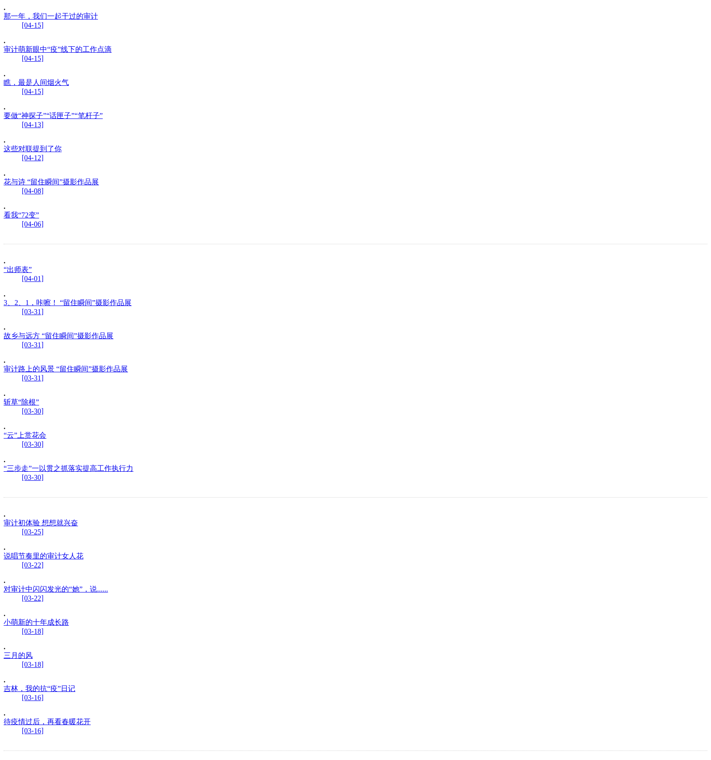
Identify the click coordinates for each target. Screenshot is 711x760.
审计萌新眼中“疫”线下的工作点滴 (58, 49)
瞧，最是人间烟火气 (36, 82)
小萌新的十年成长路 (36, 622)
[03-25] (33, 532)
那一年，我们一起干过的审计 (51, 16)
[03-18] (33, 631)
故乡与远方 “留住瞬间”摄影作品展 (58, 336)
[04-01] (33, 278)
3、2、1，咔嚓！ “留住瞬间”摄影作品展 (67, 302)
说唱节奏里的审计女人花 (43, 556)
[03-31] (33, 312)
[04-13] (33, 124)
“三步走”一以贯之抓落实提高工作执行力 (68, 468)
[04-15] (33, 25)
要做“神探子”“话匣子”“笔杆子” (53, 115)
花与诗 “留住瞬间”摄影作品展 (51, 182)
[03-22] (33, 565)
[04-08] (33, 191)
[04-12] (33, 158)
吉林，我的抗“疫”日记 (39, 688)
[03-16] (33, 697)
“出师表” (18, 269)
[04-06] (33, 224)
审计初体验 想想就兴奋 (41, 523)
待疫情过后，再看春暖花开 (47, 721)
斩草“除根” (21, 402)
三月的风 (18, 655)
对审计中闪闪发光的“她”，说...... (56, 589)
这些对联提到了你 (33, 149)
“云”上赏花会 (25, 435)
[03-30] (33, 411)
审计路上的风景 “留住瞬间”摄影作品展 (66, 369)
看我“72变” (21, 215)
